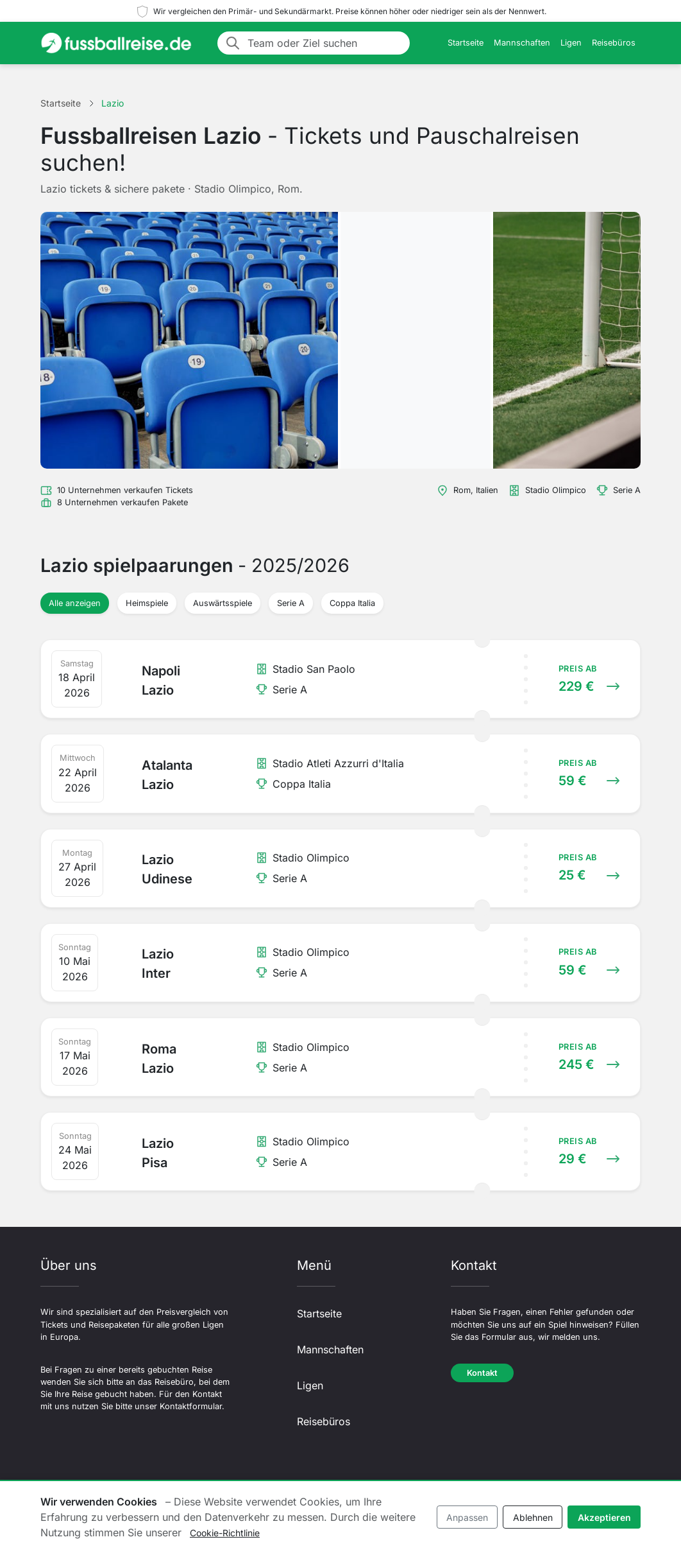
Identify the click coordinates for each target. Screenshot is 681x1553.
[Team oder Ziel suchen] (325, 43)
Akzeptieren (604, 1517)
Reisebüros (613, 43)
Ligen (571, 43)
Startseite (465, 43)
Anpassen (467, 1517)
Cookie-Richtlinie (225, 1532)
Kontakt (482, 1373)
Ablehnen (533, 1517)
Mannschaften (522, 43)
